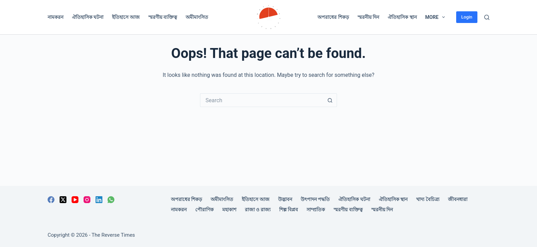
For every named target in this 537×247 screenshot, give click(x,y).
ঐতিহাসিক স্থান (402, 17)
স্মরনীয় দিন (368, 17)
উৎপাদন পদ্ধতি (315, 199)
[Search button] (330, 100)
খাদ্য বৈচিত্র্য (427, 199)
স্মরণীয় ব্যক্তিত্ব (162, 17)
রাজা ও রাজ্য (258, 209)
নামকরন (55, 17)
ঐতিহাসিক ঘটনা (87, 17)
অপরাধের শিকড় (333, 17)
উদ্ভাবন (285, 199)
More (436, 17)
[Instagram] (87, 199)
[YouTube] (75, 199)
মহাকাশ (229, 209)
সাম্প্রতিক (316, 209)
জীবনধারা (457, 199)
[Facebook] (51, 199)
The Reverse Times (113, 235)
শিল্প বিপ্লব (288, 209)
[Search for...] (261, 100)
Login (466, 17)
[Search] (486, 17)
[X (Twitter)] (63, 199)
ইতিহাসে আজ (125, 17)
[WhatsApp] (111, 199)
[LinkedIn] (99, 199)
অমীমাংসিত (197, 17)
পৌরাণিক (204, 209)
